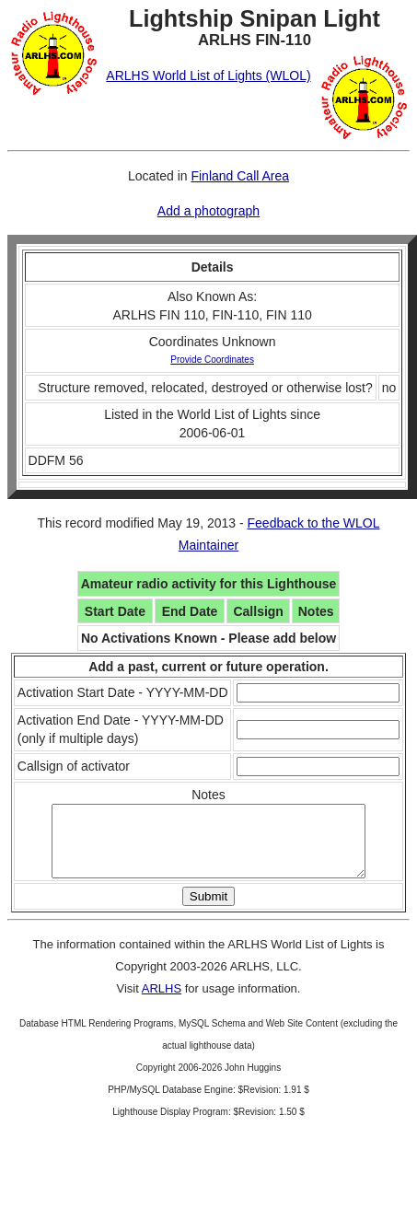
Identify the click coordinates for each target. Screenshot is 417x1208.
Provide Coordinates (212, 359)
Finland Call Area (240, 175)
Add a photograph (208, 210)
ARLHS (161, 1002)
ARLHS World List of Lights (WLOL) (208, 75)
